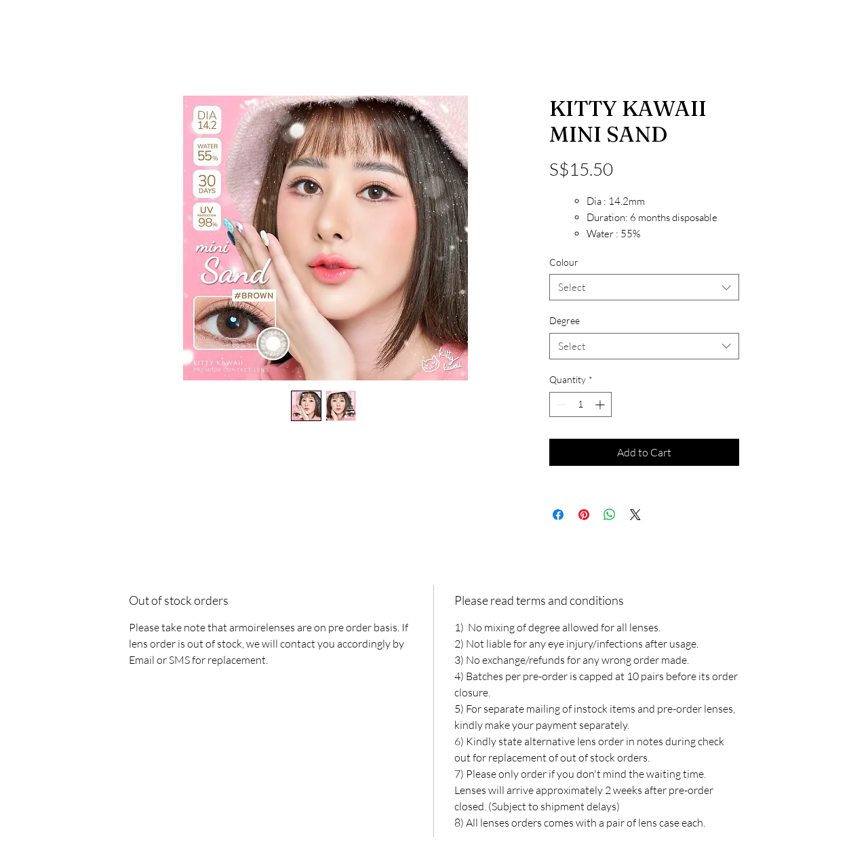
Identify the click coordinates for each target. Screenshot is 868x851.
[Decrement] (559, 404)
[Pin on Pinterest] (584, 515)
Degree (564, 320)
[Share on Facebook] (558, 515)
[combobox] (644, 287)
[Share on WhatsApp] (609, 515)
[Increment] (601, 404)
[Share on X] (635, 515)
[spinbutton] (580, 404)
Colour (563, 262)
